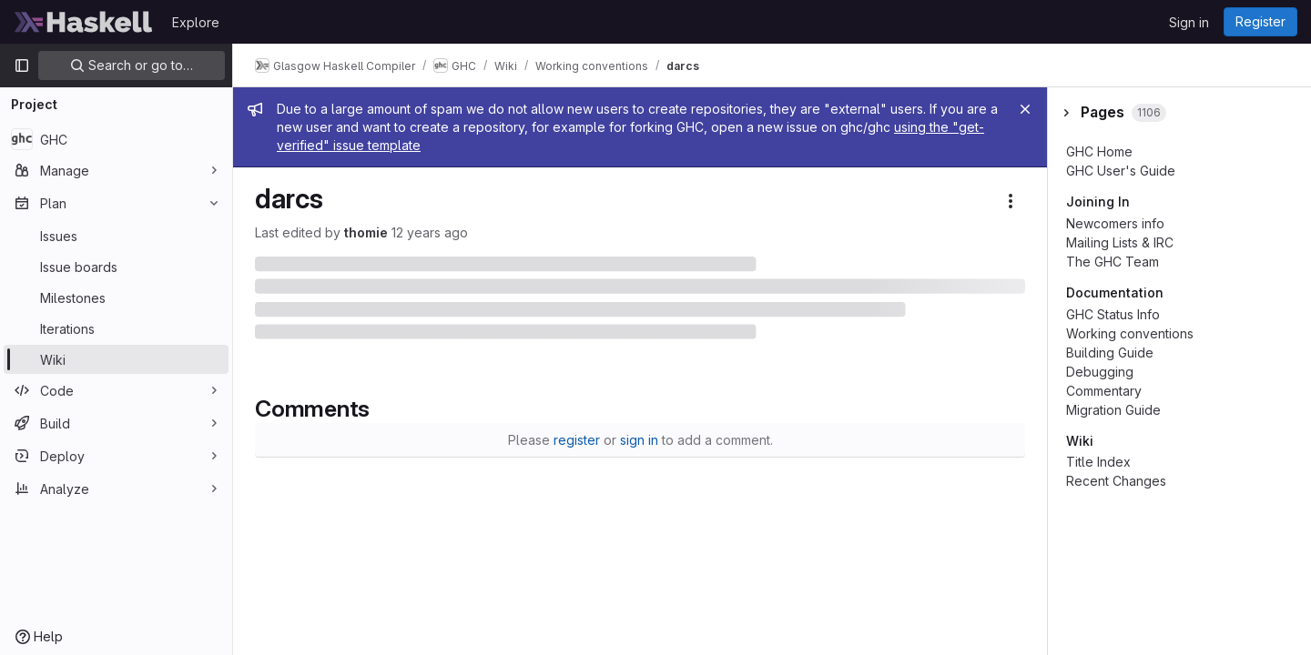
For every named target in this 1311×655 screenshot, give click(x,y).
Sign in (1189, 22)
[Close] (1025, 109)
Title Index (1098, 461)
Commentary (1104, 390)
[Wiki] (116, 359)
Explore (195, 22)
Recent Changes (1116, 481)
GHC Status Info (1113, 314)
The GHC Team (1112, 261)
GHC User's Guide (1120, 170)
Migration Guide (1113, 410)
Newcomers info (1115, 223)
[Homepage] (84, 21)
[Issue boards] (116, 266)
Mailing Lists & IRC (1120, 242)
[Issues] (116, 235)
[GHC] (116, 139)
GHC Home (1099, 151)
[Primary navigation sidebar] (21, 65)
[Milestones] (116, 297)
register (577, 440)
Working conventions (1130, 333)
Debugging (1099, 371)
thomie (366, 232)
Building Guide (1109, 352)
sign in (639, 440)
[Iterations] (116, 328)
